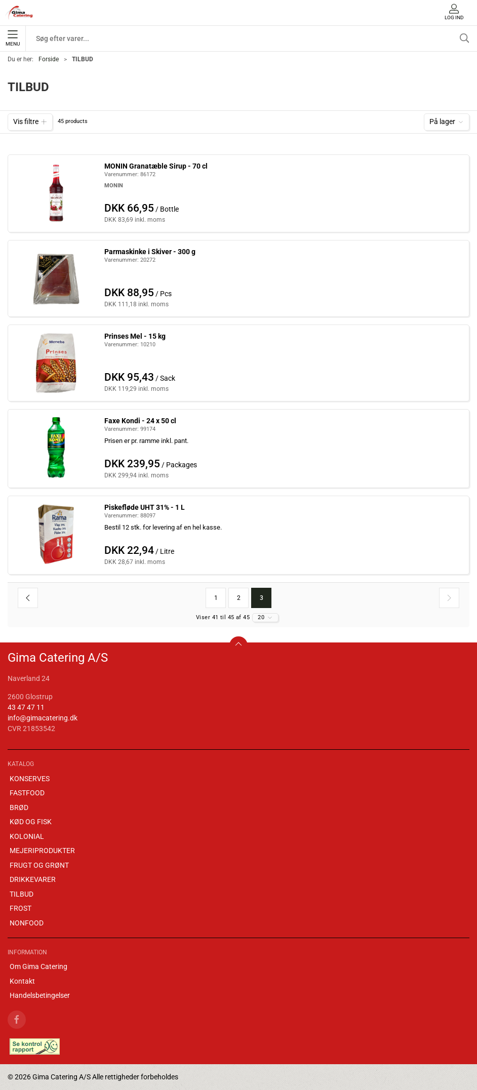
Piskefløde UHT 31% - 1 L (144, 507)
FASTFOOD (27, 793)
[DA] (19, 12)
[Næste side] (449, 598)
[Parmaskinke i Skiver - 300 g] (56, 278)
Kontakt (22, 981)
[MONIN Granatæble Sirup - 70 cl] (56, 192)
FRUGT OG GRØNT (39, 865)
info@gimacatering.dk (42, 718)
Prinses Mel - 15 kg (135, 336)
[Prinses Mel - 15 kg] (56, 362)
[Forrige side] (28, 598)
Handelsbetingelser (40, 995)
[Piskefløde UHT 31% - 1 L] (56, 534)
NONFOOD (27, 923)
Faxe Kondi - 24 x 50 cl (140, 421)
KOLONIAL (27, 836)
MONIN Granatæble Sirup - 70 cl (156, 166)
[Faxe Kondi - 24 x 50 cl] (56, 447)
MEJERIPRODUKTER (42, 850)
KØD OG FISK (31, 822)
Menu (13, 38)
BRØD (19, 807)
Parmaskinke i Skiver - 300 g (149, 252)
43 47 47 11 (26, 707)
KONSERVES (30, 779)
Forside (48, 59)
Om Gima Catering (38, 966)
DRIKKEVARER (33, 879)
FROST (20, 908)
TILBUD (21, 894)
